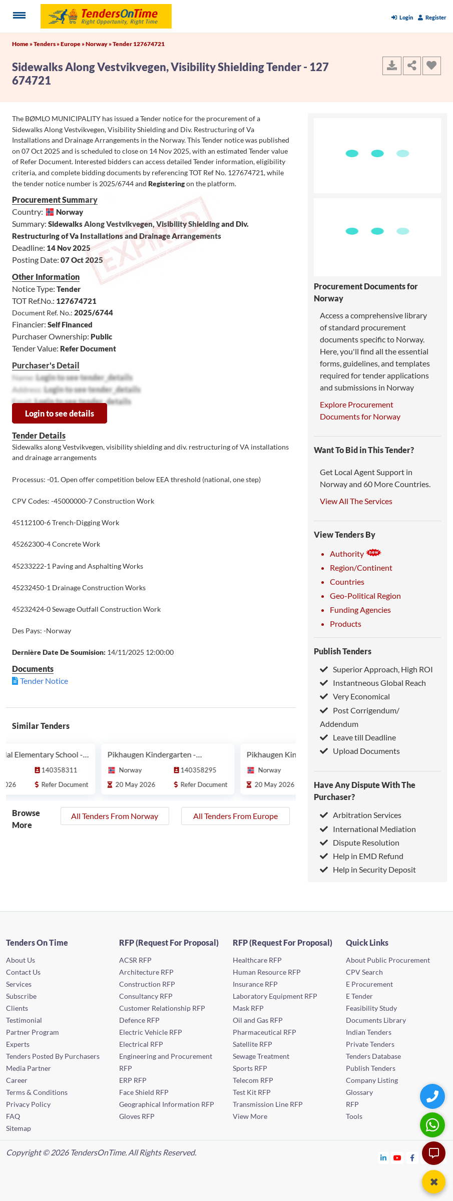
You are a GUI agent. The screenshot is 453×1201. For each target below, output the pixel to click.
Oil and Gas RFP (258, 1020)
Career (17, 1080)
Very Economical (355, 696)
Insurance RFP (255, 984)
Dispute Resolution (359, 842)
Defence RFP (139, 1020)
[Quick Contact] (433, 1096)
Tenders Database (373, 1056)
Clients (17, 1008)
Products (345, 623)
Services (19, 984)
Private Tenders (370, 1044)
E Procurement (369, 984)
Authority (356, 553)
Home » (23, 44)
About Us (20, 960)
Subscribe (21, 996)
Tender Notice (44, 680)
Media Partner (28, 1068)
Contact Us (23, 972)
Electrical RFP (141, 1044)
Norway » (99, 44)
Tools (354, 1116)
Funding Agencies (360, 609)
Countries (347, 581)
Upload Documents (360, 750)
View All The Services (356, 501)
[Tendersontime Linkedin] (383, 1157)
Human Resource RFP (267, 972)
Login (402, 17)
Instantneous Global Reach (373, 682)
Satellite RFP (252, 1044)
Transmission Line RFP (268, 1104)
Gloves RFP (137, 1116)
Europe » (73, 44)
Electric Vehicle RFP (150, 1032)
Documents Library (376, 1020)
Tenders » (47, 44)
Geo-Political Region (365, 595)
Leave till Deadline (358, 737)
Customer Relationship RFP (162, 1008)
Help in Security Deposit (368, 869)
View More (250, 1116)
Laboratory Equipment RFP (275, 996)
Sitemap (18, 1128)
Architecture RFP (146, 972)
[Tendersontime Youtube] (397, 1157)
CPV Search (364, 972)
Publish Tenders (342, 651)
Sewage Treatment (261, 1056)
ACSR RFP (135, 960)
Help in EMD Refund (361, 856)
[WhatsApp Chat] (433, 1124)
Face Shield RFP (144, 1092)
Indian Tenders (368, 1032)
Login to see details (59, 413)
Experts (18, 1044)
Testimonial (24, 1020)
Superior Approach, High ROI (376, 669)
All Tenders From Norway (114, 816)
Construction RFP (147, 984)
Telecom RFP (253, 1080)
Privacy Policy (28, 1104)
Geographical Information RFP (166, 1104)
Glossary (359, 1092)
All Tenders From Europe (235, 816)
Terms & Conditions (37, 1092)
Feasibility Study (371, 1008)
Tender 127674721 (139, 44)
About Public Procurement (388, 960)
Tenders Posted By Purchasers (53, 1056)
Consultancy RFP (146, 996)
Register (432, 17)
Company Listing (372, 1080)
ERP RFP (133, 1080)
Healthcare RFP (257, 960)
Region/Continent (361, 567)
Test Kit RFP (252, 1092)
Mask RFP (248, 1008)
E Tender (359, 996)
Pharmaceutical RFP (264, 1032)
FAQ (13, 1116)
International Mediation (368, 829)
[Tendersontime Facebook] (412, 1157)
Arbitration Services (360, 815)
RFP (352, 1104)
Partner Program (32, 1032)
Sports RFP (250, 1068)
